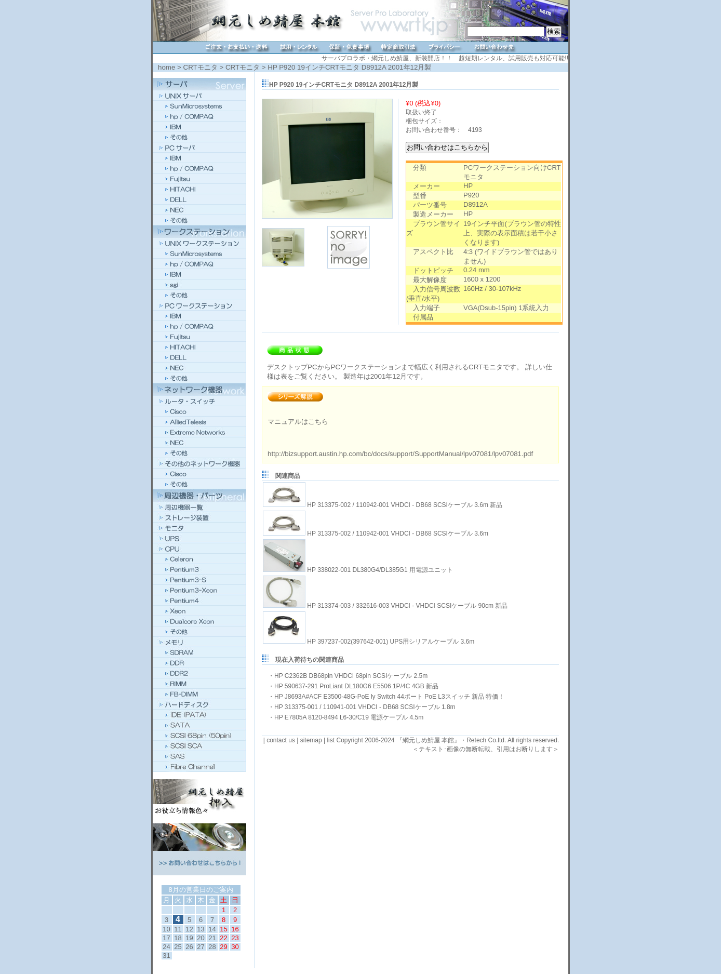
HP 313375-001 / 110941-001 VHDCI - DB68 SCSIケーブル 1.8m (365, 707)
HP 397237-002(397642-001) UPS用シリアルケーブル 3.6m (390, 641)
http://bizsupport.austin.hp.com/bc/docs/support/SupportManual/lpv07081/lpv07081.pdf (400, 454)
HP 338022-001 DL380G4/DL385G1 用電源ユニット (380, 569)
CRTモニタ (200, 67)
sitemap (311, 740)
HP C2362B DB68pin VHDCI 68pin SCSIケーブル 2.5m (351, 675)
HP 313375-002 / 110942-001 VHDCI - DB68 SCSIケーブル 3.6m (397, 533)
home (166, 67)
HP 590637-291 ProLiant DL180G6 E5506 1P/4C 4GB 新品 (356, 686)
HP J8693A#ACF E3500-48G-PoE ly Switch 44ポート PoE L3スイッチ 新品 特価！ (389, 696)
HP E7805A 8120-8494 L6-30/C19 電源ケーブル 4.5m (348, 717)
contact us (280, 740)
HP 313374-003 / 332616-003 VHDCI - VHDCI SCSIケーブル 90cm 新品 (407, 605)
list (331, 740)
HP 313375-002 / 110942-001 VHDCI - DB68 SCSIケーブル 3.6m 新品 (404, 505)
